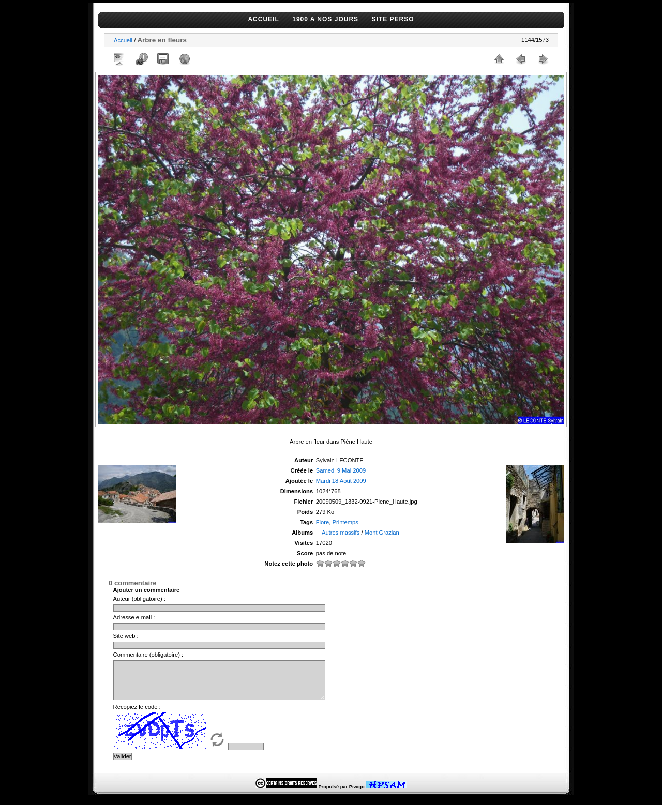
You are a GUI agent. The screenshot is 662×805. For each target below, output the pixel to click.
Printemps (345, 522)
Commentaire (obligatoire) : (148, 654)
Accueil (123, 40)
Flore (322, 522)
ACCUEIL (263, 19)
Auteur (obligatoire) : (139, 599)
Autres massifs (340, 532)
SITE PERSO (393, 19)
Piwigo (357, 794)
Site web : (126, 636)
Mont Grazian (382, 532)
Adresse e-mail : (134, 617)
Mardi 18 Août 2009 (341, 481)
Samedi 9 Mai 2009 (341, 470)
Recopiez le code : (137, 714)
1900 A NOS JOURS (325, 19)
